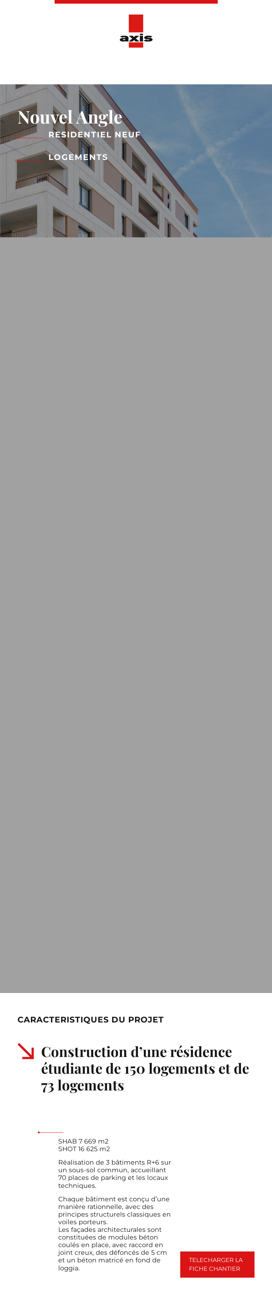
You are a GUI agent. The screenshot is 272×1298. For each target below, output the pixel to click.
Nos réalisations (99, 68)
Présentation (39, 68)
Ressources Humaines (219, 68)
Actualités (154, 68)
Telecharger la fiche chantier (216, 1264)
